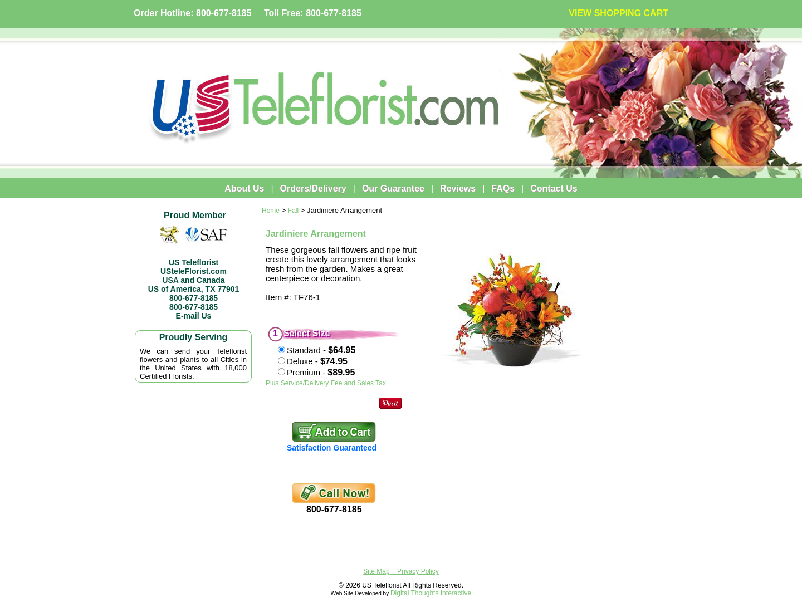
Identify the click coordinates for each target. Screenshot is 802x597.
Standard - (321, 350)
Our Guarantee (393, 188)
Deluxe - (317, 361)
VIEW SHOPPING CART (618, 13)
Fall (293, 210)
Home (271, 210)
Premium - (321, 372)
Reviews (458, 188)
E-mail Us (194, 315)
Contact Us (553, 188)
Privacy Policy (418, 571)
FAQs (503, 188)
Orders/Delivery (313, 188)
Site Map (376, 571)
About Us (244, 188)
